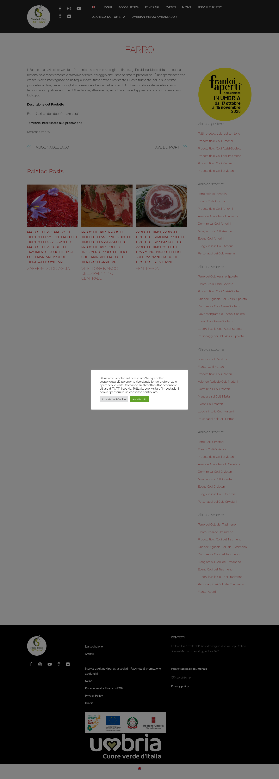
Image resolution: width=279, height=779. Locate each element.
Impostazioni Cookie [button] (114, 399)
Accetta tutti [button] (139, 399)
